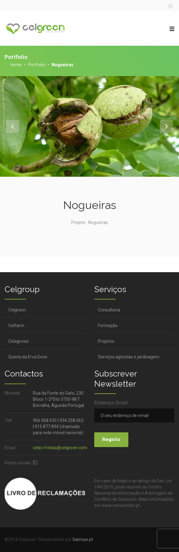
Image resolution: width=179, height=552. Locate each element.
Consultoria (109, 309)
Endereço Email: (111, 403)
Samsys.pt (82, 539)
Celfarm (16, 325)
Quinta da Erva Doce (27, 356)
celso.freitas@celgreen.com (60, 447)
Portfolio (36, 64)
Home (16, 64)
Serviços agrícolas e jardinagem (128, 356)
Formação (108, 325)
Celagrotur (18, 341)
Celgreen (17, 309)
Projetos (106, 341)
